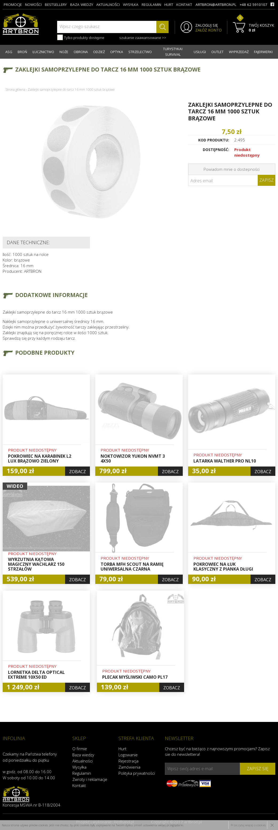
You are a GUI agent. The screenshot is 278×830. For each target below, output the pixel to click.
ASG (8, 51)
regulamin (151, 4)
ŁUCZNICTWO (43, 51)
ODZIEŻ (99, 51)
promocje (13, 4)
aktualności (108, 4)
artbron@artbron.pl (216, 4)
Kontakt (79, 785)
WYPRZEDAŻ (239, 51)
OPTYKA (116, 51)
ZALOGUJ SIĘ (206, 25)
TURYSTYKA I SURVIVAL (172, 51)
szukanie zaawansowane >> (142, 37)
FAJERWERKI (263, 51)
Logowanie (128, 754)
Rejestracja (128, 761)
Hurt (122, 748)
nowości (33, 4)
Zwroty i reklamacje (89, 779)
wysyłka (130, 4)
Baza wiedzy (83, 754)
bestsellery (56, 4)
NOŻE (63, 51)
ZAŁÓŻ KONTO (208, 30)
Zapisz (266, 180)
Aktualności (82, 761)
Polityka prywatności (136, 773)
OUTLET (217, 51)
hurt (168, 4)
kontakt (184, 4)
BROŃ (22, 51)
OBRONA (81, 51)
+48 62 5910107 (253, 4)
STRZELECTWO (140, 51)
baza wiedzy (81, 4)
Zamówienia (129, 767)
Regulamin (81, 773)
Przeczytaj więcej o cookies (248, 825)
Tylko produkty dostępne (80, 37)
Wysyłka (79, 767)
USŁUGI (200, 51)
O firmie (79, 748)
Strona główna (15, 89)
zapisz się (257, 769)
